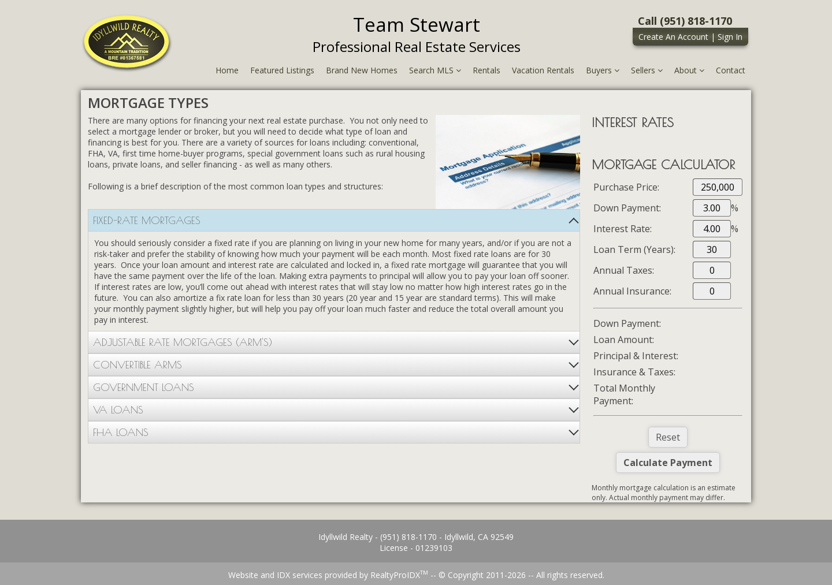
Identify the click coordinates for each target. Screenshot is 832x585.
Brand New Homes (362, 70)
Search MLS (435, 70)
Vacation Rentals (543, 70)
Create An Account (673, 36)
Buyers (602, 70)
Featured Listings (282, 70)
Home (227, 70)
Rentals (486, 70)
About (689, 70)
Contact (730, 70)
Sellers (647, 70)
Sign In (730, 36)
